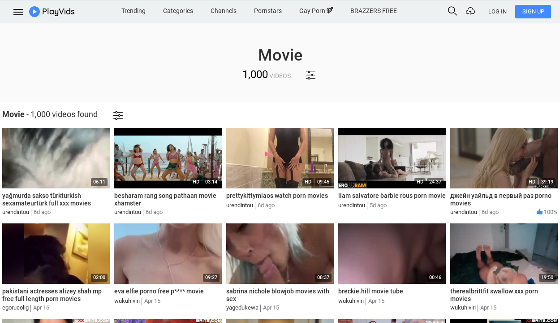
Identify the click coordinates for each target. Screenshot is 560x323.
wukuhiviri (127, 300)
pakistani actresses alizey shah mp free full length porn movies (52, 295)
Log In (497, 11)
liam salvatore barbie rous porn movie (392, 195)
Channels (224, 10)
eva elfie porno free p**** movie (159, 291)
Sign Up (533, 11)
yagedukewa (242, 307)
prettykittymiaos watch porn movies (277, 195)
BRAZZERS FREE (373, 10)
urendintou (15, 212)
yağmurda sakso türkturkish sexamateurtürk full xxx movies (46, 199)
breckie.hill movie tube (370, 291)
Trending (133, 10)
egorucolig (15, 307)
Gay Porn (316, 10)
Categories (178, 10)
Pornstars (268, 10)
